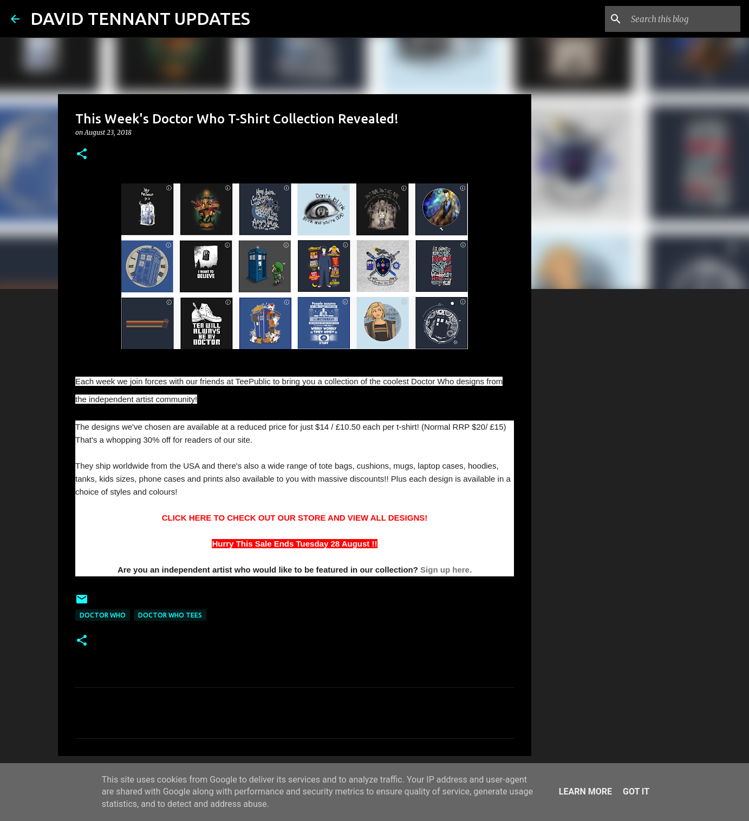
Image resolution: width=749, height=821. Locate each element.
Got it (636, 791)
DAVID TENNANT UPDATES (140, 18)
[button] (81, 154)
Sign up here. (446, 569)
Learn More (585, 791)
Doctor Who (103, 615)
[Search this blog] (683, 19)
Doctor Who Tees (170, 615)
